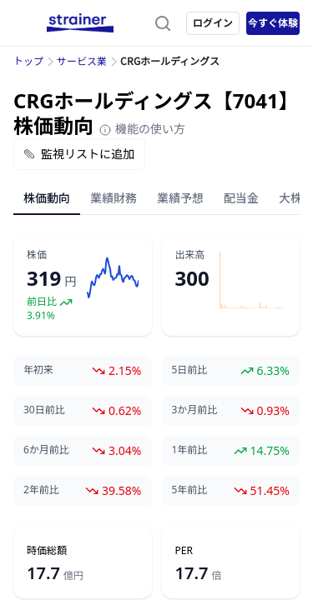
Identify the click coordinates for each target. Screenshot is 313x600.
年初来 (38, 370)
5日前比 (190, 370)
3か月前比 (195, 410)
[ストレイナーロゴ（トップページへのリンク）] (80, 23)
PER (184, 551)
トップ (28, 61)
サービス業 (82, 61)
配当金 (241, 198)
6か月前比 (46, 450)
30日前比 (44, 410)
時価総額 (47, 551)
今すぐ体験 (273, 23)
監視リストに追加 (79, 154)
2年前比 (41, 490)
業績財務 (113, 198)
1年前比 (190, 450)
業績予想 (180, 198)
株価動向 (46, 198)
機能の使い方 (141, 129)
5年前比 (190, 490)
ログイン (213, 23)
